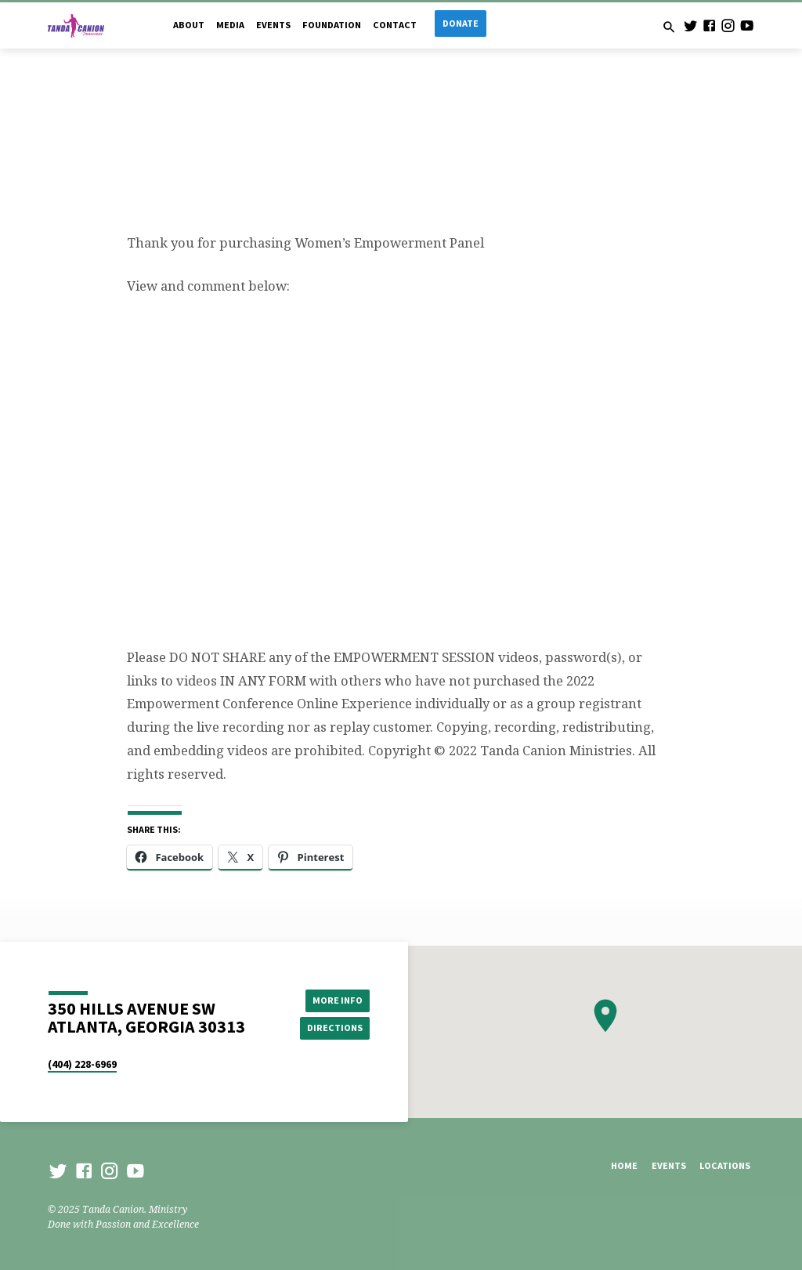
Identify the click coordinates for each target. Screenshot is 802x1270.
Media (230, 25)
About (188, 25)
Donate (461, 23)
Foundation (331, 25)
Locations (724, 1165)
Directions (334, 1027)
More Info (334, 999)
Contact (395, 25)
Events (273, 25)
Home (624, 1165)
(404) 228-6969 (82, 1064)
